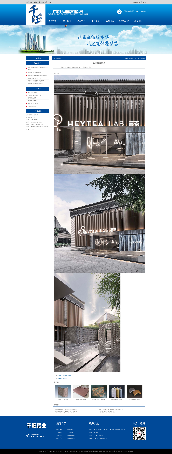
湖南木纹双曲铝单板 (134, 399)
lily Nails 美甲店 (32, 106)
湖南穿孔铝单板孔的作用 (34, 78)
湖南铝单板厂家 (75, 451)
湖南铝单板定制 (85, 451)
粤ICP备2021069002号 (125, 451)
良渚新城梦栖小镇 (32, 100)
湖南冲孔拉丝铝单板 (81, 399)
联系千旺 (142, 2)
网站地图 (135, 2)
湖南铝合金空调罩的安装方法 (107, 412)
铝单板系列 (71, 438)
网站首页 (53, 21)
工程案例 (96, 21)
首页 (136, 58)
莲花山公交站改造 (32, 92)
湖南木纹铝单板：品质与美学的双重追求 (66, 409)
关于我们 (67, 21)
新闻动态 (110, 21)
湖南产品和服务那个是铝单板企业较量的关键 (111, 409)
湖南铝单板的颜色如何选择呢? (36, 81)
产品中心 (81, 21)
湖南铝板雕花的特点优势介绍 (35, 83)
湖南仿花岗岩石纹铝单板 (98, 399)
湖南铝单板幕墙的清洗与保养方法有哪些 (66, 412)
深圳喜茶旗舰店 (32, 98)
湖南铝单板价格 (96, 451)
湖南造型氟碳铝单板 (116, 399)
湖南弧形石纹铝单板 (63, 399)
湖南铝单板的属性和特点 (34, 72)
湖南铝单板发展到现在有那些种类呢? (37, 75)
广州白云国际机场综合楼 (34, 95)
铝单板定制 (124, 21)
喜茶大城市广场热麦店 (34, 103)
